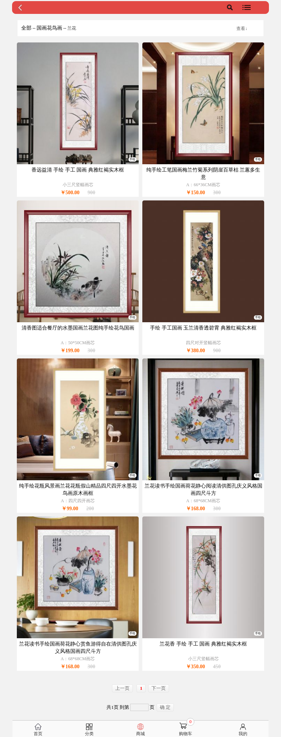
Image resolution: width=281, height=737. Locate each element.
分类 (89, 733)
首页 (38, 733)
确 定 (165, 707)
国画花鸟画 (49, 28)
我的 (243, 733)
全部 (26, 28)
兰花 (71, 28)
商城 (140, 733)
